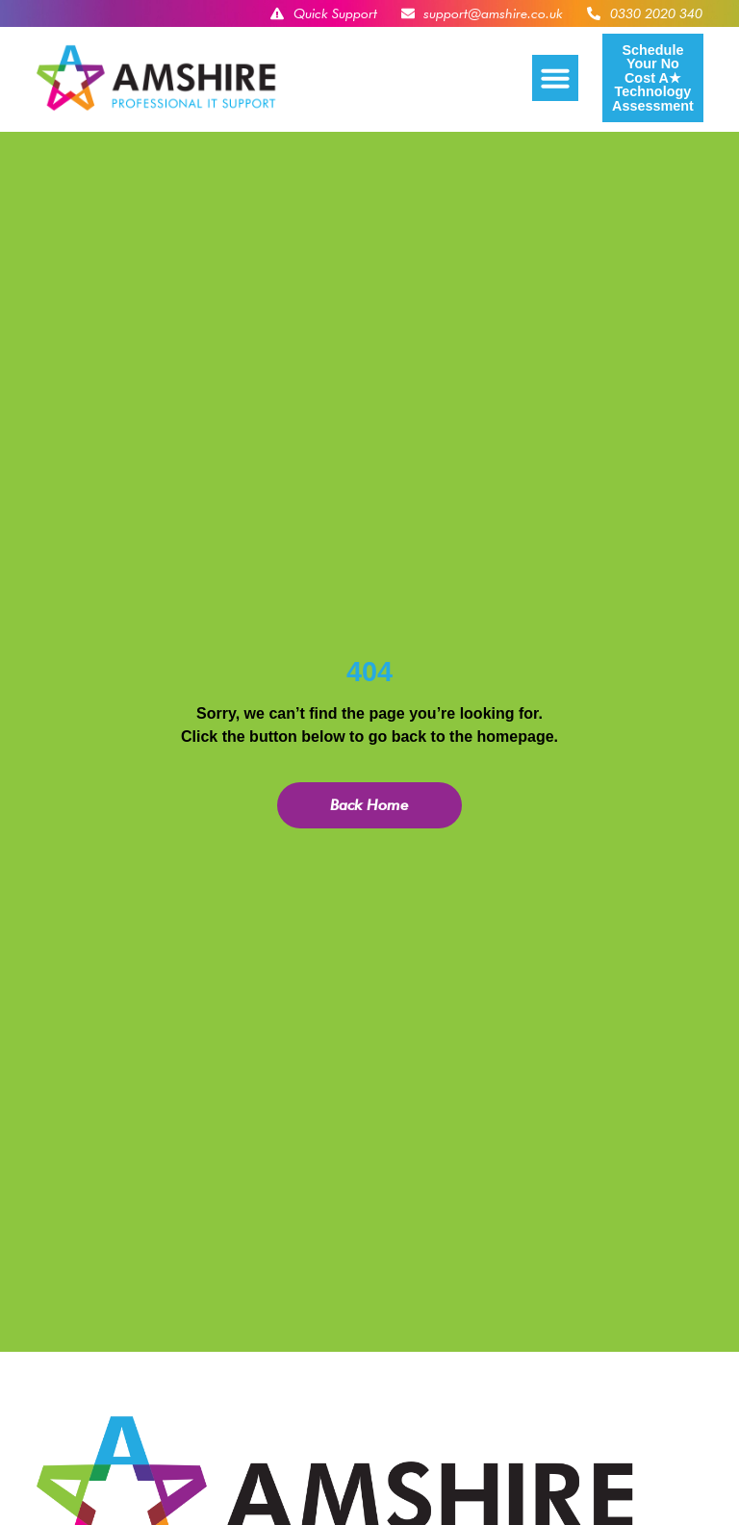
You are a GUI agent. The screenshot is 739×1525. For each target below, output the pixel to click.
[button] (555, 78)
